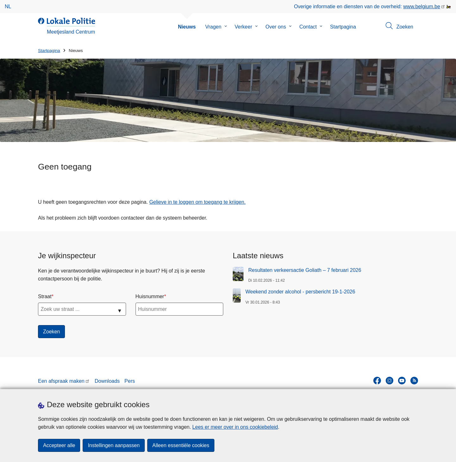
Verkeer (243, 26)
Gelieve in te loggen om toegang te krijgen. (197, 202)
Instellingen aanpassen (114, 445)
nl (8, 6)
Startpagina (343, 26)
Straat (45, 296)
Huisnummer (150, 296)
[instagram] (389, 380)
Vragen (213, 26)
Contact (308, 26)
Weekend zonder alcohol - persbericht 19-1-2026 (300, 291)
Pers (129, 381)
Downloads (107, 381)
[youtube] (402, 380)
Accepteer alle (59, 445)
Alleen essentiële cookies (180, 445)
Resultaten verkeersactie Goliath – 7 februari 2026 (304, 270)
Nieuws (187, 26)
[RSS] (414, 380)
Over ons (275, 26)
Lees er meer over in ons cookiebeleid (235, 427)
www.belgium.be (421, 6)
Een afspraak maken (61, 381)
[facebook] (377, 380)
